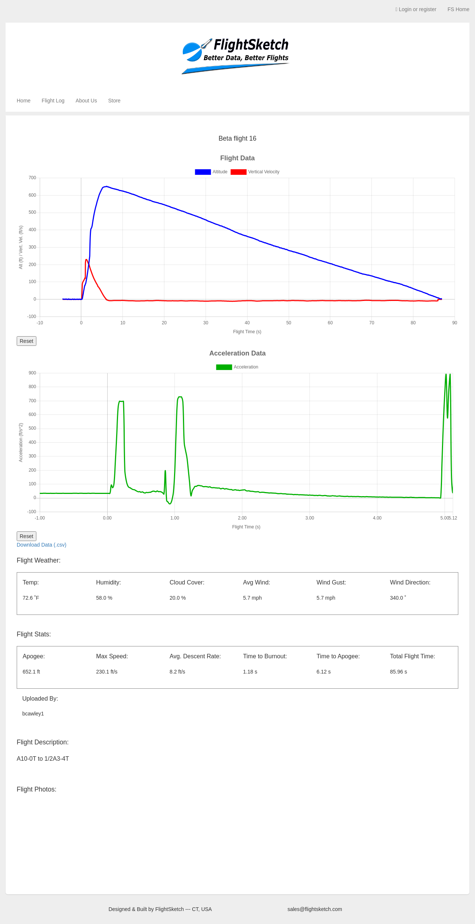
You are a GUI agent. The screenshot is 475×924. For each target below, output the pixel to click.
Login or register (416, 9)
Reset (26, 341)
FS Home (458, 9)
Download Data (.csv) (41, 545)
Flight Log (53, 101)
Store (114, 101)
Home (23, 101)
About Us (86, 101)
